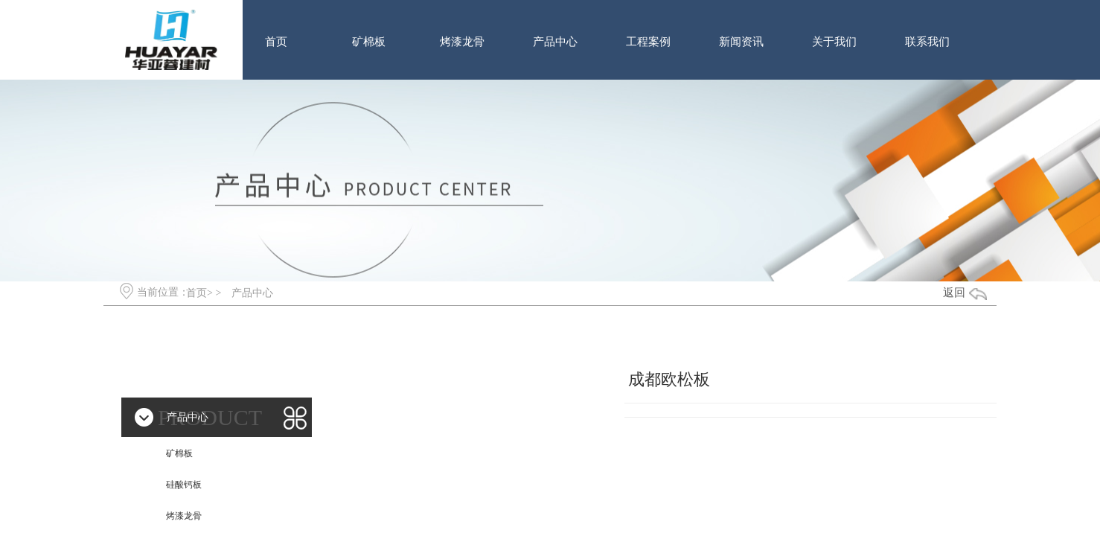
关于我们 (834, 42)
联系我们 (927, 42)
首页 (276, 42)
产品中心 (555, 42)
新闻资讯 (741, 42)
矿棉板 (369, 42)
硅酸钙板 (184, 484)
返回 (954, 293)
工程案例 (648, 42)
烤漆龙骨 (462, 42)
